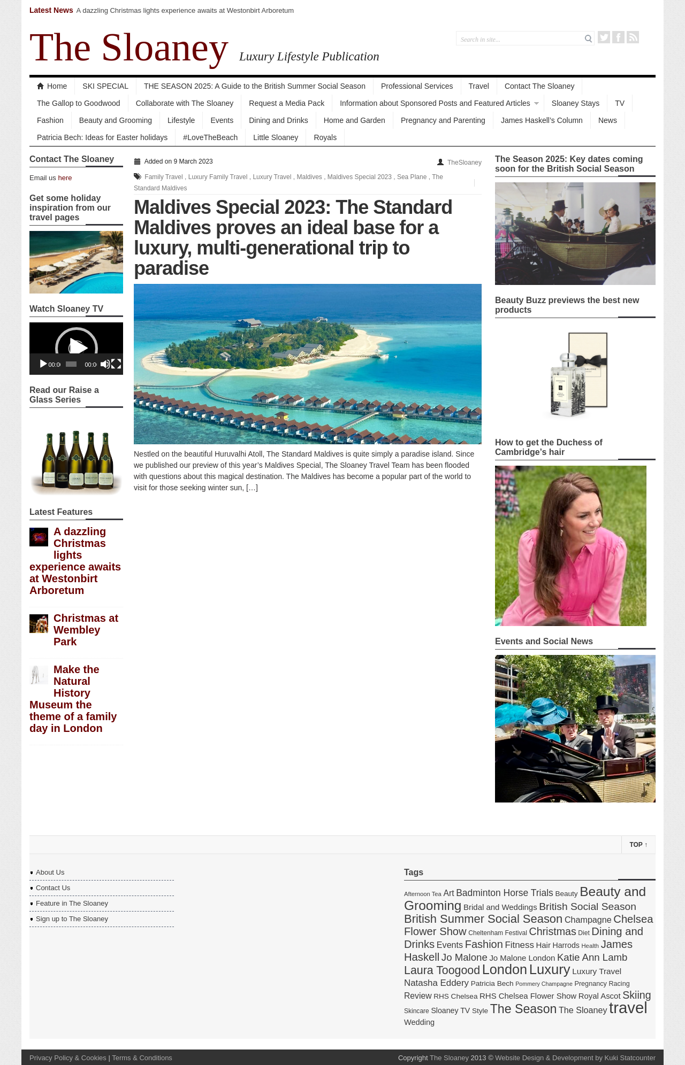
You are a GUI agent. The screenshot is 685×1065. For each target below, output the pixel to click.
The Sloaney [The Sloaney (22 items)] (583, 1010)
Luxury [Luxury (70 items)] (549, 969)
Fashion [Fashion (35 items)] (484, 944)
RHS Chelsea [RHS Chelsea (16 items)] (455, 996)
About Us (50, 872)
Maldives (309, 177)
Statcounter (638, 1058)
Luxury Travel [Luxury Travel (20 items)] (596, 971)
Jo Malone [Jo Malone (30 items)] (465, 957)
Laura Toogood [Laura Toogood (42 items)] (442, 970)
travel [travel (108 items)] (628, 1007)
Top (638, 844)
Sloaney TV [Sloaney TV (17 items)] (450, 1010)
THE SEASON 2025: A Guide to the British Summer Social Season (255, 86)
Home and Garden (354, 120)
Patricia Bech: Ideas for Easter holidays (102, 137)
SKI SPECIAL (105, 86)
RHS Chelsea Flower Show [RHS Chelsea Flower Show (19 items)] (528, 995)
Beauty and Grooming (115, 120)
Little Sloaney (275, 137)
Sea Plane (412, 177)
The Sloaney (129, 47)
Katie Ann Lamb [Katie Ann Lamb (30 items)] (592, 957)
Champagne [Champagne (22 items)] (588, 919)
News (607, 120)
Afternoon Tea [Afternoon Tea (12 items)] (423, 894)
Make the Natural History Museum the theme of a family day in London (73, 698)
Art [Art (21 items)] (448, 893)
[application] (76, 348)
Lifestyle (181, 120)
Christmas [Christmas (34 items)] (552, 931)
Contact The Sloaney (540, 86)
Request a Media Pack (286, 103)
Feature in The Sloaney (72, 903)
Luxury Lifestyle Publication (309, 56)
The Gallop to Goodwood (78, 103)
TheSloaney (464, 162)
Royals (325, 137)
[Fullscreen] (116, 364)
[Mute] (105, 364)
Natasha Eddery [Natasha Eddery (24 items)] (436, 983)
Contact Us (53, 888)
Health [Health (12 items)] (590, 946)
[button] (76, 348)
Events (221, 120)
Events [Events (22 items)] (450, 945)
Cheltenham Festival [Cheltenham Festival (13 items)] (497, 933)
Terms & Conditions (142, 1058)
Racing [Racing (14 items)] (618, 983)
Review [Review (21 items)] (418, 995)
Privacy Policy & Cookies (67, 1058)
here (65, 178)
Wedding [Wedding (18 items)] (419, 1022)
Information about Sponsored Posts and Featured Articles (435, 103)
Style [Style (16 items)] (480, 1011)
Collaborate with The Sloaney (185, 103)
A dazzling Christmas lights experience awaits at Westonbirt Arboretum (185, 10)
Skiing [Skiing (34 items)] (636, 995)
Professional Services (417, 86)
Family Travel (163, 177)
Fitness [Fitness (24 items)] (519, 945)
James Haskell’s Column (542, 120)
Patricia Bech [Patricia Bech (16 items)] (492, 983)
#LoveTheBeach (210, 137)
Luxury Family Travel (218, 177)
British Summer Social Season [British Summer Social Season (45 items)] (483, 918)
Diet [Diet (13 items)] (583, 933)
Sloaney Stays (576, 103)
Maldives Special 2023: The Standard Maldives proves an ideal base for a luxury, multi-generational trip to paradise (293, 237)
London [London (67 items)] (504, 969)
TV (620, 103)
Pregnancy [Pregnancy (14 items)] (591, 983)
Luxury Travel (272, 177)
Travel (479, 86)
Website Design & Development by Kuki (556, 1058)
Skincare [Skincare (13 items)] (416, 1011)
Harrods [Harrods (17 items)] (566, 945)
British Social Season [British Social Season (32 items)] (587, 906)
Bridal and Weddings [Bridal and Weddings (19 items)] (500, 907)
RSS (633, 37)
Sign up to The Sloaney (72, 919)
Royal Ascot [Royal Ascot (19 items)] (600, 995)
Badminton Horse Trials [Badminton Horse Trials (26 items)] (504, 893)
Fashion (50, 120)
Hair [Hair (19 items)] (543, 945)
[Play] (43, 364)
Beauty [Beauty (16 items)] (566, 894)
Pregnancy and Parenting (443, 120)
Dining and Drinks (278, 120)
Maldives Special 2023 (360, 177)
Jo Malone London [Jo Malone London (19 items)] (522, 957)
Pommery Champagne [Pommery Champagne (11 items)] (544, 984)
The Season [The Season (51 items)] (523, 1009)
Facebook (618, 37)
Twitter (604, 37)
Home (52, 86)
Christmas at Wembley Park (86, 629)
